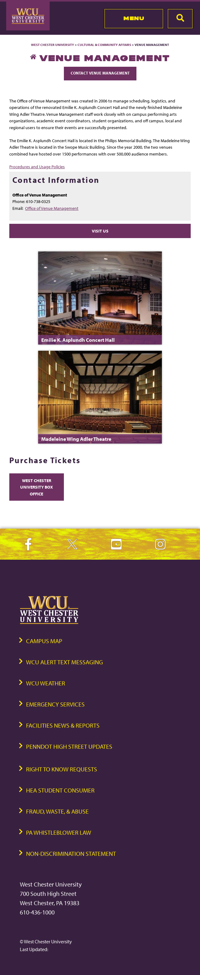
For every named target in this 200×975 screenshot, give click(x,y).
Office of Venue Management (51, 208)
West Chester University (52, 45)
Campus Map (44, 641)
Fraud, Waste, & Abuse (57, 811)
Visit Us (100, 231)
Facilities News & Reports (63, 725)
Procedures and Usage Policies (37, 166)
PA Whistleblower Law (58, 832)
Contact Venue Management (100, 72)
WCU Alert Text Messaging (64, 662)
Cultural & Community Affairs (104, 45)
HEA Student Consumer (60, 790)
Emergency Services (55, 704)
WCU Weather (45, 683)
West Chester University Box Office (36, 487)
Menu (133, 18)
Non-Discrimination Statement (71, 853)
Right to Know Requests (61, 769)
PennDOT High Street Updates (69, 746)
